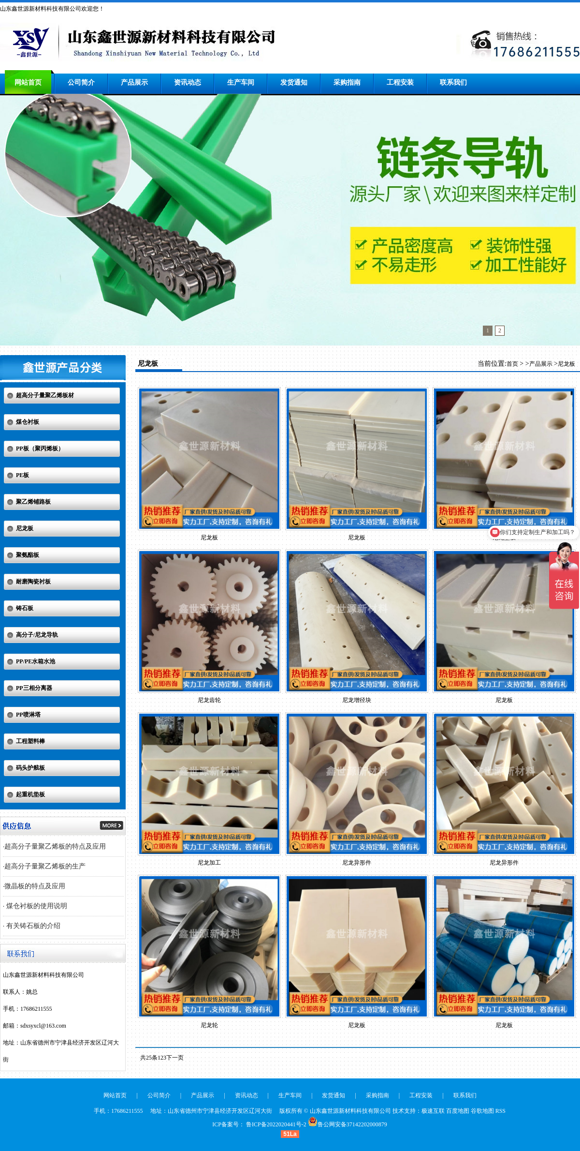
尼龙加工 (209, 862)
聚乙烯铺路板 (33, 501)
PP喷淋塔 (28, 714)
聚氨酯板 (27, 555)
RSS (500, 1110)
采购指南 (347, 82)
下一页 (175, 1057)
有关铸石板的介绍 (32, 925)
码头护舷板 (30, 767)
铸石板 (24, 608)
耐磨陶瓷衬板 (33, 581)
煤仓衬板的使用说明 (35, 906)
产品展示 (134, 82)
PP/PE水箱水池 (35, 661)
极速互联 (433, 1110)
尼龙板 (24, 528)
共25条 (149, 1057)
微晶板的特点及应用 (34, 886)
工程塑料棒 (30, 741)
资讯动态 (187, 82)
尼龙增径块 (356, 700)
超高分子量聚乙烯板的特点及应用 (55, 846)
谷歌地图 (482, 1110)
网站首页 (28, 82)
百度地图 (457, 1110)
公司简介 (81, 82)
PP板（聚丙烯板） (40, 448)
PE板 (22, 475)
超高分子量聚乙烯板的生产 (45, 866)
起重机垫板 (30, 794)
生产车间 (240, 82)
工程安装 (400, 82)
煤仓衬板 (27, 422)
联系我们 (453, 82)
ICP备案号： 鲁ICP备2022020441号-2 (259, 1124)
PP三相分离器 (34, 688)
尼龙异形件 (356, 862)
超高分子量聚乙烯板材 (45, 395)
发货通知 (293, 82)
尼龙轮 (209, 1025)
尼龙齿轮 (209, 700)
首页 (512, 363)
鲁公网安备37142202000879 (352, 1124)
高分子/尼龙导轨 (37, 634)
